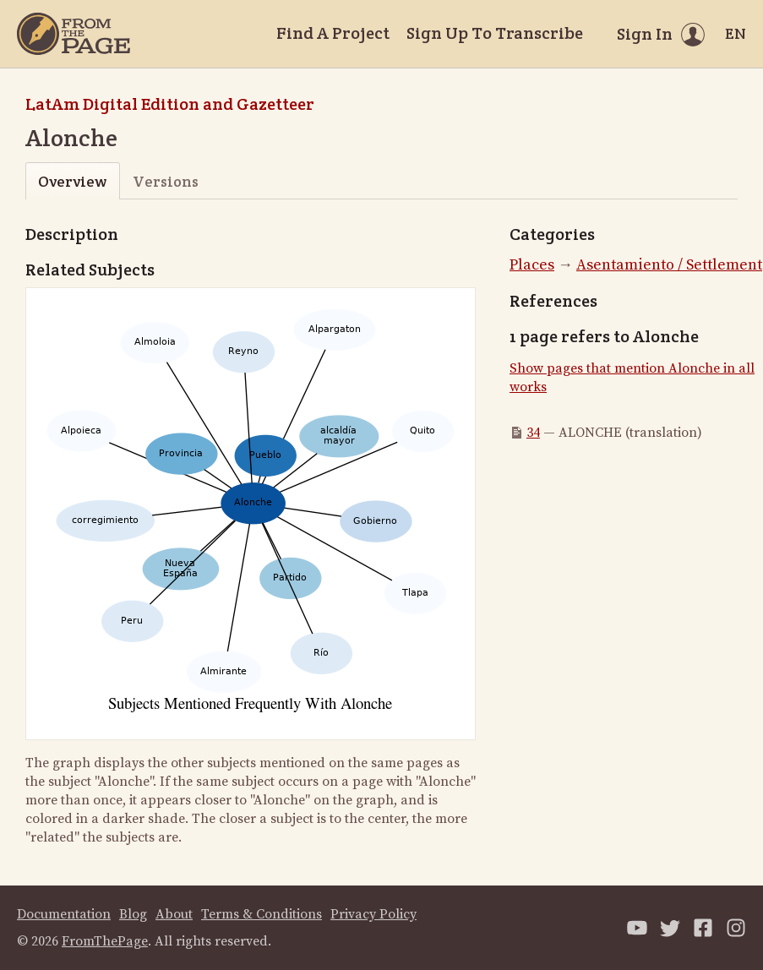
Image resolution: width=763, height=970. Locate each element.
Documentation (64, 914)
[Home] (73, 34)
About (174, 914)
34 (533, 432)
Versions (166, 181)
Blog (133, 914)
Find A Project (333, 33)
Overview (72, 181)
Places (532, 265)
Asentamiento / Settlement (669, 265)
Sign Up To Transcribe (494, 33)
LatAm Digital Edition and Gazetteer (169, 104)
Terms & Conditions (261, 914)
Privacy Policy (373, 914)
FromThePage (105, 941)
